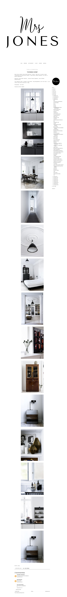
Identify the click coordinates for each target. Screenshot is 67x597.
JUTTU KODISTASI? (30, 63)
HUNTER (55, 123)
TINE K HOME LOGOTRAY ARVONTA (58, 164)
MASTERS (55, 106)
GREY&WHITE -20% (56, 117)
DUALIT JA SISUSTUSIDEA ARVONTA (58, 151)
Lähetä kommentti (18, 589)
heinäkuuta (55, 177)
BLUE (54, 100)
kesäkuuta (55, 178)
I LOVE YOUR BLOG (56, 110)
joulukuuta (55, 95)
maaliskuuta (55, 182)
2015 (53, 91)
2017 (53, 88)
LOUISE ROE (55, 118)
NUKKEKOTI (55, 142)
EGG (54, 121)
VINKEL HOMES (56, 147)
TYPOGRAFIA (55, 163)
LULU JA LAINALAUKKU (57, 139)
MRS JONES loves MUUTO (57, 162)
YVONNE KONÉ (56, 112)
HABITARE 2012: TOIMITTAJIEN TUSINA (58, 145)
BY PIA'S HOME (56, 126)
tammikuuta (55, 184)
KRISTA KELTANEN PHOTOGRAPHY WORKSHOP (58, 134)
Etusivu (32, 591)
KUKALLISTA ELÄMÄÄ (56, 157)
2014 (53, 92)
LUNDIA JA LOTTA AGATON (57, 161)
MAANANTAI (55, 169)
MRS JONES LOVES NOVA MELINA (58, 130)
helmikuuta (55, 183)
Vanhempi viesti (47, 591)
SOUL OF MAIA (56, 137)
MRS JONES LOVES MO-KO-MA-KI (58, 160)
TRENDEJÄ (55, 155)
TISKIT (54, 171)
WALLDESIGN (55, 154)
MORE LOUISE (55, 116)
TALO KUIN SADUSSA (56, 133)
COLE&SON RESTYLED (57, 115)
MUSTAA (55, 105)
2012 (53, 94)
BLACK (54, 103)
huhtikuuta (55, 181)
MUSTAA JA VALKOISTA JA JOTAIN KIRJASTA (58, 166)
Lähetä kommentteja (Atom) (20, 592)
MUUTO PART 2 (56, 138)
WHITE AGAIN (55, 172)
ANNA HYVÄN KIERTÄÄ (57, 149)
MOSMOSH (55, 111)
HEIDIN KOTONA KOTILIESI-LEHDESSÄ (57, 125)
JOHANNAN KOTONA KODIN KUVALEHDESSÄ (58, 108)
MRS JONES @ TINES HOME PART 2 (58, 148)
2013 (53, 93)
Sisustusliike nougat (19, 574)
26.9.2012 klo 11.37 (19, 587)
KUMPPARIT (55, 167)
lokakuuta (55, 98)
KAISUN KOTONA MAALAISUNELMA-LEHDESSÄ (59, 128)
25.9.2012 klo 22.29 (19, 576)
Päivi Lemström (19, 584)
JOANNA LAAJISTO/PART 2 (57, 109)
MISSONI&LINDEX (56, 129)
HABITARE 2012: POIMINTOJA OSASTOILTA (58, 144)
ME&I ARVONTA (56, 136)
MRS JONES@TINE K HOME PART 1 (58, 150)
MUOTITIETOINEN (56, 102)
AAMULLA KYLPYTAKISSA (57, 173)
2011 (53, 186)
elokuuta (55, 176)
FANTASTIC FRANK (56, 170)
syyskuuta (55, 99)
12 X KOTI (36, 63)
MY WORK (40, 63)
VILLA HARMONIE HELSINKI (57, 156)
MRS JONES (25, 63)
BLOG (21, 63)
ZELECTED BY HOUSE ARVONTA (58, 101)
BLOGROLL (44, 63)
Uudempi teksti (17, 591)
